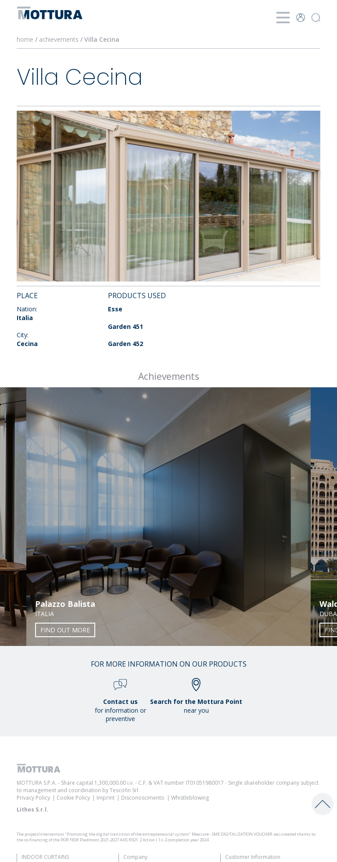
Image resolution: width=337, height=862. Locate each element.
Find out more (65, 630)
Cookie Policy (73, 797)
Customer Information (252, 857)
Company (135, 857)
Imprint (106, 797)
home (25, 39)
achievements (59, 39)
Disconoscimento (143, 797)
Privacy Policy (33, 797)
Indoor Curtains (45, 857)
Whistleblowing (190, 797)
